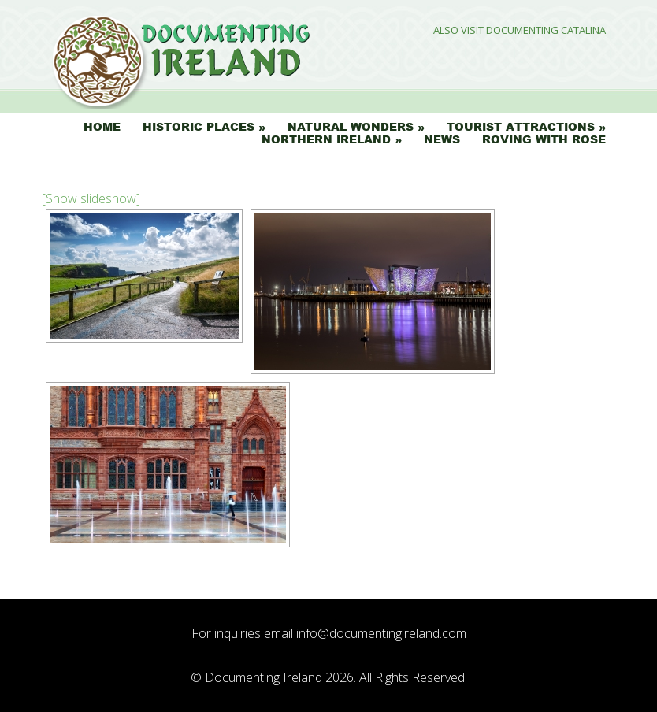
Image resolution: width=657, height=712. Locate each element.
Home (102, 126)
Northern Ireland (326, 139)
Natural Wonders (351, 126)
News (442, 139)
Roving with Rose (544, 139)
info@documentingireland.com (381, 633)
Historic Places (198, 126)
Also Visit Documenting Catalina (519, 30)
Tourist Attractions (521, 126)
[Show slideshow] (91, 198)
